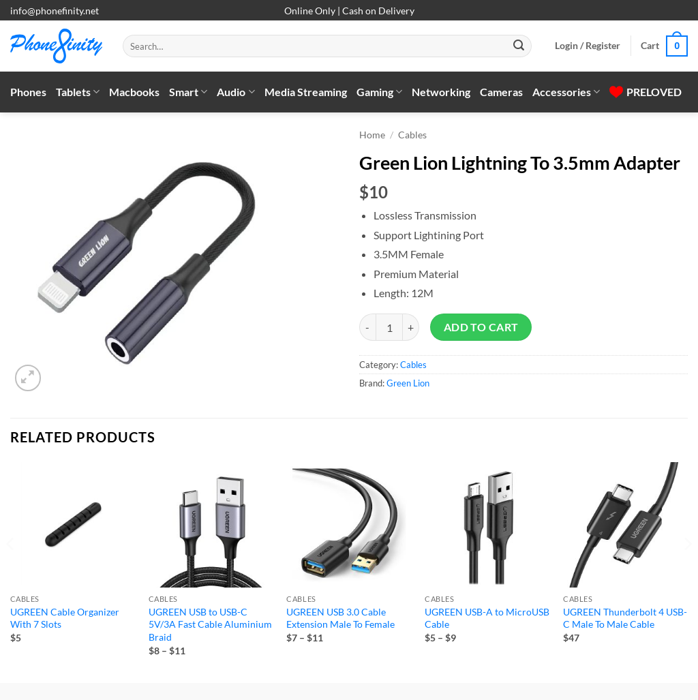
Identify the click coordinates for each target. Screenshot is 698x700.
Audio (235, 92)
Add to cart (481, 327)
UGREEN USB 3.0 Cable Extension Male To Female (340, 618)
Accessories (566, 92)
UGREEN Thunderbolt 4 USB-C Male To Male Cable (625, 618)
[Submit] (518, 46)
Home (372, 135)
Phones (28, 91)
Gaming (379, 92)
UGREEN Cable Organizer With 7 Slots (64, 618)
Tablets (78, 92)
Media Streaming (305, 91)
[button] (587, 45)
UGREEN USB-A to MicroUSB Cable (487, 618)
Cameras (501, 91)
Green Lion (407, 383)
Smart (188, 92)
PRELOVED (645, 91)
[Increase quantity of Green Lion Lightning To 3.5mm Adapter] (411, 327)
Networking (441, 91)
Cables (412, 135)
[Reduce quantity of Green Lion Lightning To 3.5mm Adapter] (367, 327)
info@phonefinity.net (54, 10)
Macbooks (134, 91)
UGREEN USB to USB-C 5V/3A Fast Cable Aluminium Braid (210, 624)
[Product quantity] (389, 327)
